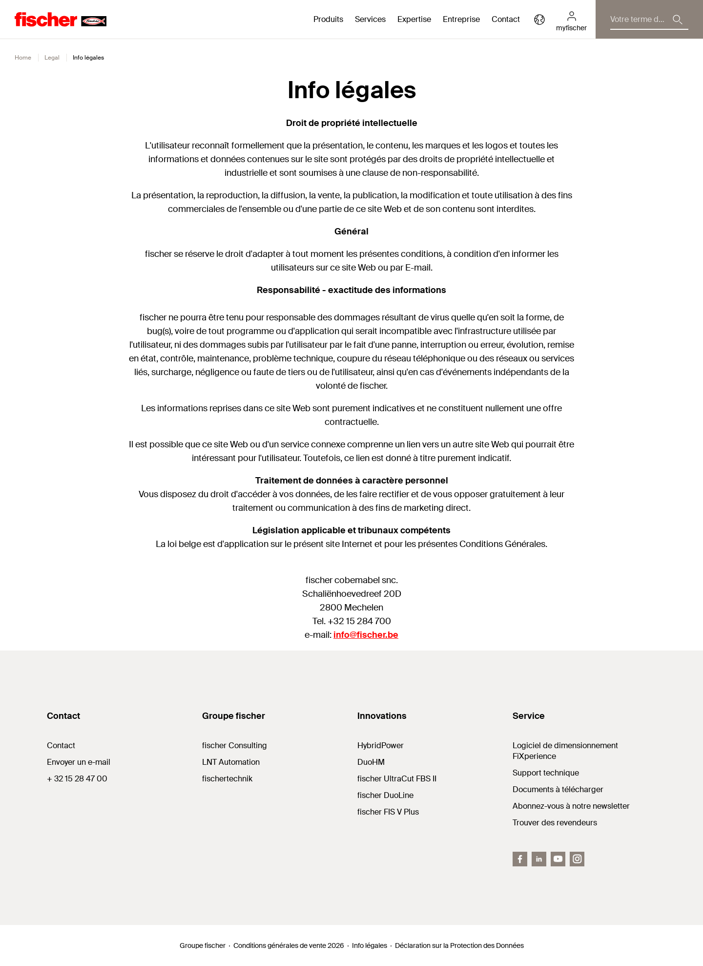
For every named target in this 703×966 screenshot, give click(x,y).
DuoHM (371, 762)
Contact (506, 19)
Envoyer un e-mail (78, 762)
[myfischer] (571, 19)
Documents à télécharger (558, 789)
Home (23, 58)
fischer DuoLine (385, 795)
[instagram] (577, 859)
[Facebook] (520, 859)
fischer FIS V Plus (388, 812)
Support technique (546, 773)
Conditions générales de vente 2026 (288, 945)
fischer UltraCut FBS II (396, 779)
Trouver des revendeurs (555, 823)
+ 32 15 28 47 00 (77, 779)
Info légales (369, 945)
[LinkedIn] (539, 859)
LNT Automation (231, 762)
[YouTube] (558, 859)
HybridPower (380, 745)
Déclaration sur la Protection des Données (459, 945)
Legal (52, 58)
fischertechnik (227, 779)
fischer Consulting (234, 745)
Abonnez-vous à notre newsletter (571, 806)
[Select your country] (539, 19)
